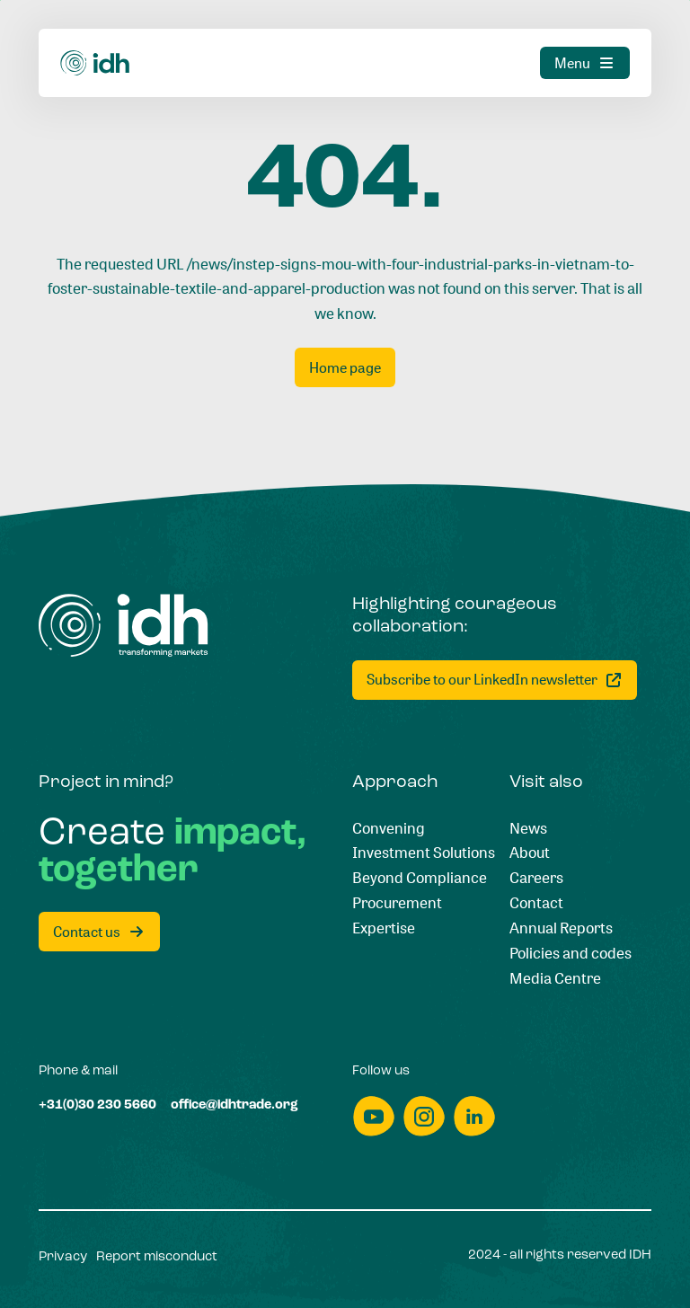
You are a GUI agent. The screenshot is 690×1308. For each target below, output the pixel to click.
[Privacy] (63, 1258)
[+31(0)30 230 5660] (97, 1106)
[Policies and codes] (570, 953)
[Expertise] (383, 928)
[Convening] (388, 828)
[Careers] (536, 877)
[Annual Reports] (561, 928)
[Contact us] (99, 931)
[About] (529, 852)
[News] (528, 828)
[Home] (95, 63)
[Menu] (585, 63)
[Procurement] (397, 902)
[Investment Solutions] (423, 852)
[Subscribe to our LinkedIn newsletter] (494, 680)
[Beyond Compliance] (419, 877)
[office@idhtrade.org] (234, 1106)
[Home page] (345, 367)
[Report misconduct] (156, 1258)
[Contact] (536, 902)
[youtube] (373, 1116)
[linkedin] (474, 1116)
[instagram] (424, 1116)
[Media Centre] (555, 978)
